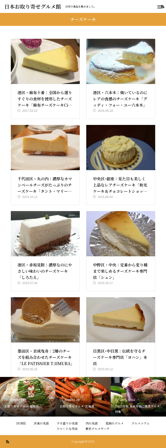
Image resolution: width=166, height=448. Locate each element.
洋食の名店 (41, 423)
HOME (21, 423)
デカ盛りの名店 (67, 423)
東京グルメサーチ (97, 428)
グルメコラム (140, 423)
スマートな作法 (67, 428)
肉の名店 (92, 423)
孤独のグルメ (114, 423)
